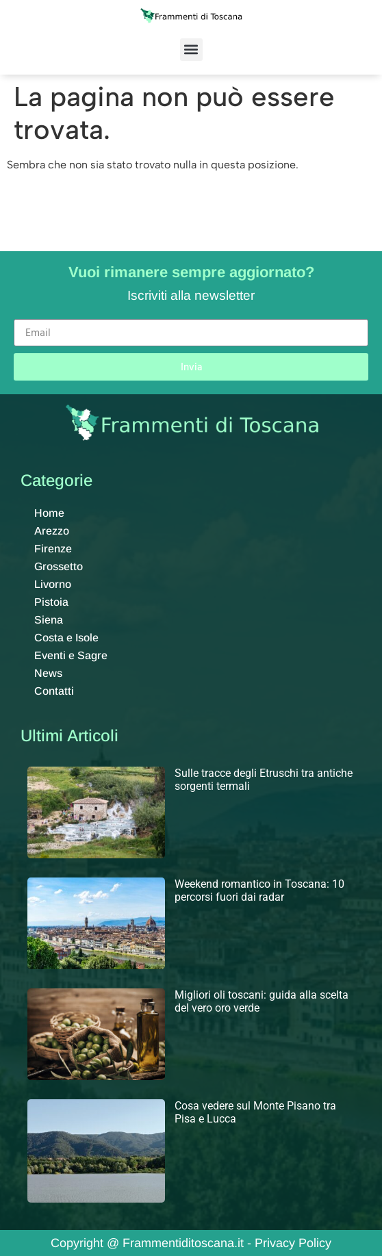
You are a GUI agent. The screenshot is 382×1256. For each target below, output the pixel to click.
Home (49, 513)
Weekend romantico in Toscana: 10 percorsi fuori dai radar (259, 890)
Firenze (53, 548)
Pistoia (51, 602)
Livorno (52, 584)
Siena (48, 620)
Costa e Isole (66, 637)
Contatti (54, 691)
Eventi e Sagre (70, 655)
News (48, 673)
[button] (191, 49)
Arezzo (51, 531)
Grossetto (58, 566)
